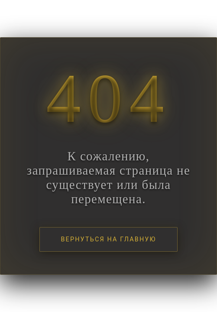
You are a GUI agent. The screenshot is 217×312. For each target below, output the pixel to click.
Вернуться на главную (108, 239)
